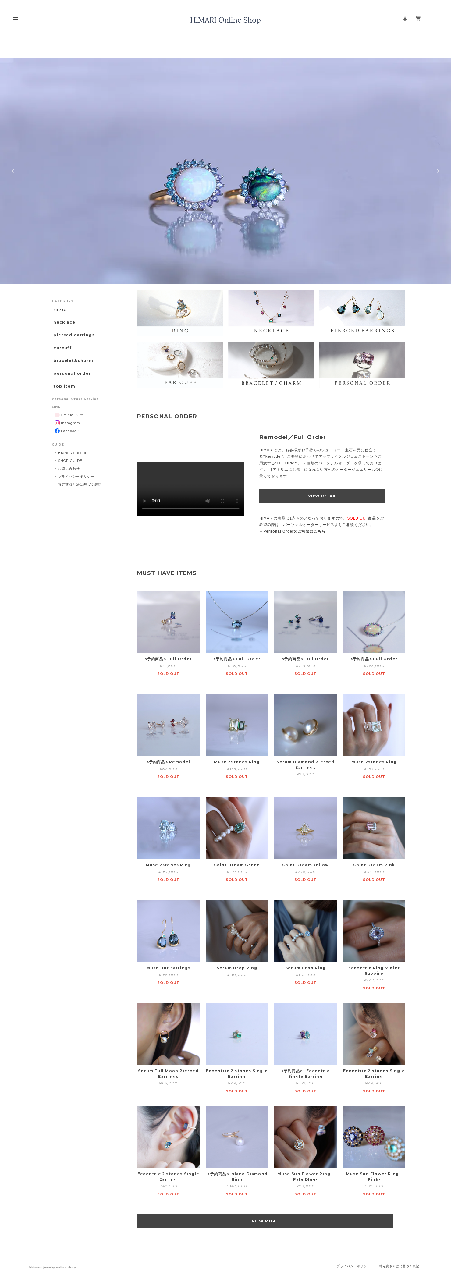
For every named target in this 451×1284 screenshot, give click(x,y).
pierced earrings (73, 337)
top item (63, 395)
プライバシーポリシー (76, 486)
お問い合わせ (69, 478)
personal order (71, 380)
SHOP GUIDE (70, 470)
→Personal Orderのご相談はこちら (292, 531)
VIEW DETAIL (322, 496)
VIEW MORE (271, 1221)
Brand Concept (72, 462)
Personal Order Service (75, 409)
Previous (14, 171)
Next (437, 171)
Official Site (69, 424)
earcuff (62, 352)
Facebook (67, 440)
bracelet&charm (72, 366)
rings (58, 309)
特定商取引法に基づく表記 (80, 494)
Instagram (67, 432)
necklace (64, 323)
